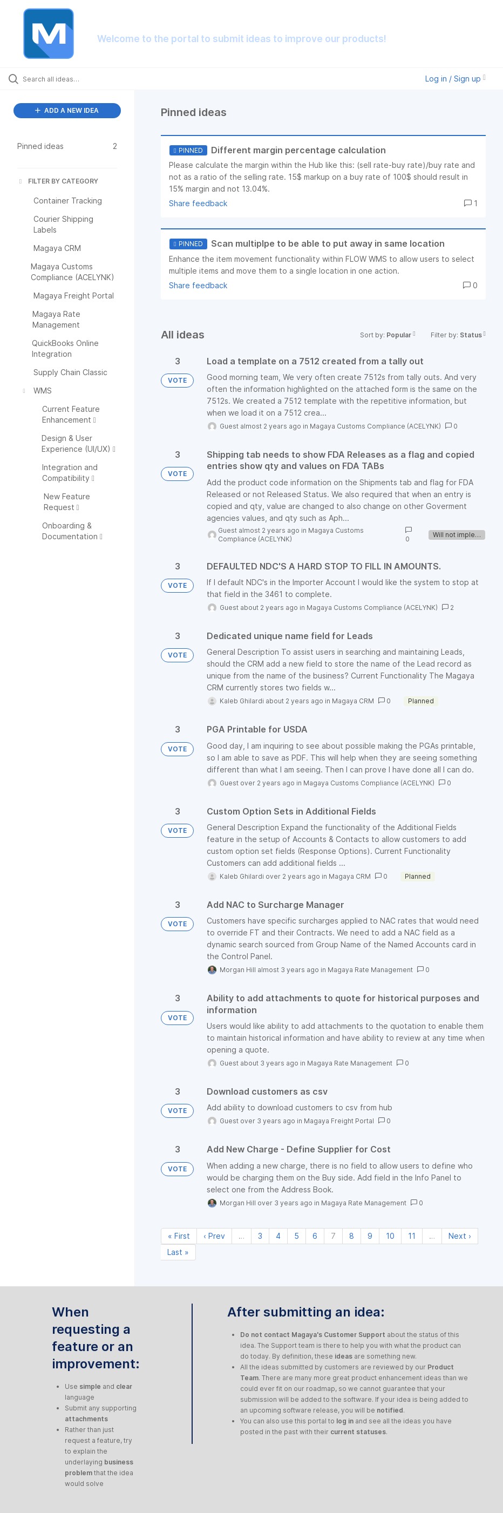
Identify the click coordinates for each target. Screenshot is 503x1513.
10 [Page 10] (390, 1235)
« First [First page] (179, 1235)
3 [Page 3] (260, 1235)
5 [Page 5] (296, 1235)
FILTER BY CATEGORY (57, 181)
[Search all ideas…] (72, 78)
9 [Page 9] (370, 1235)
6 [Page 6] (314, 1235)
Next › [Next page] (459, 1235)
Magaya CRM (353, 701)
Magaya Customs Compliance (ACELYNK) (375, 426)
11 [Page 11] (412, 1235)
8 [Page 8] (351, 1235)
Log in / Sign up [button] (455, 78)
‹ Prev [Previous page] (214, 1235)
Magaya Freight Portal (339, 1121)
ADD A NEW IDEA (67, 110)
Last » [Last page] (178, 1252)
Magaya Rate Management (370, 970)
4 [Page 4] (278, 1235)
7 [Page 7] (333, 1235)
